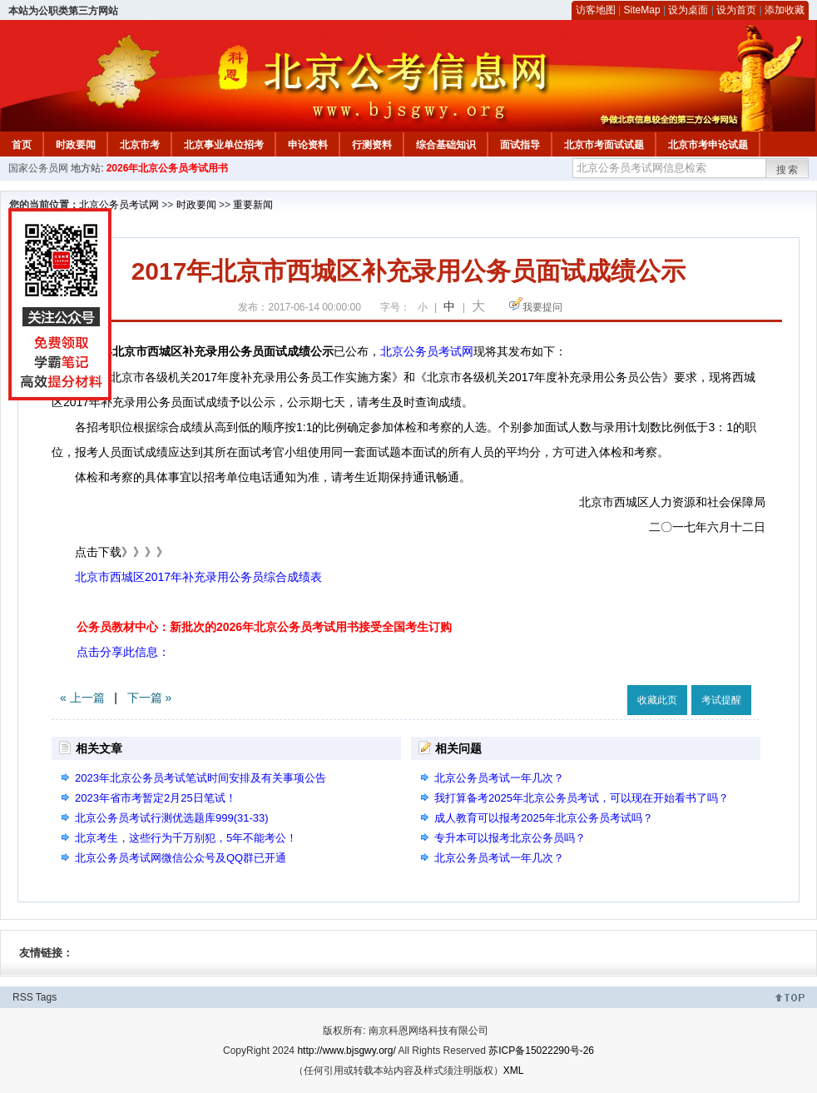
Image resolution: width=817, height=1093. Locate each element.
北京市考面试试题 (604, 145)
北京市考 (140, 145)
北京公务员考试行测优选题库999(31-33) (172, 818)
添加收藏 (785, 10)
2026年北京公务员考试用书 (167, 168)
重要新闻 (253, 205)
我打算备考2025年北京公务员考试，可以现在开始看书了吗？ (581, 798)
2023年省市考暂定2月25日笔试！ (155, 798)
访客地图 (596, 10)
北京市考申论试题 (708, 145)
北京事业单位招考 (224, 145)
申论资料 (308, 145)
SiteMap (642, 10)
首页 (22, 145)
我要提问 (542, 307)
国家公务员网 (38, 168)
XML (513, 1070)
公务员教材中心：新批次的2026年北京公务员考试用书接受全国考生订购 (264, 626)
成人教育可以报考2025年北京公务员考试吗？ (543, 818)
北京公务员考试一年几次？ (499, 778)
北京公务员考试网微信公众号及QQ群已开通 (180, 858)
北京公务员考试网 (119, 205)
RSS (22, 997)
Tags (46, 997)
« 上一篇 (82, 697)
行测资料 (372, 145)
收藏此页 (657, 700)
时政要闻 (76, 145)
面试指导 (520, 145)
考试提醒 (721, 700)
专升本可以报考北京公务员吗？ (510, 838)
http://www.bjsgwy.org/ (346, 1050)
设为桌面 (688, 10)
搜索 (788, 170)
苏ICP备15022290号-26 (541, 1050)
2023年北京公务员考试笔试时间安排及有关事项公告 (200, 778)
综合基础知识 (446, 145)
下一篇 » (149, 697)
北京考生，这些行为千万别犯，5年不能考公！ (186, 838)
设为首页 (736, 10)
